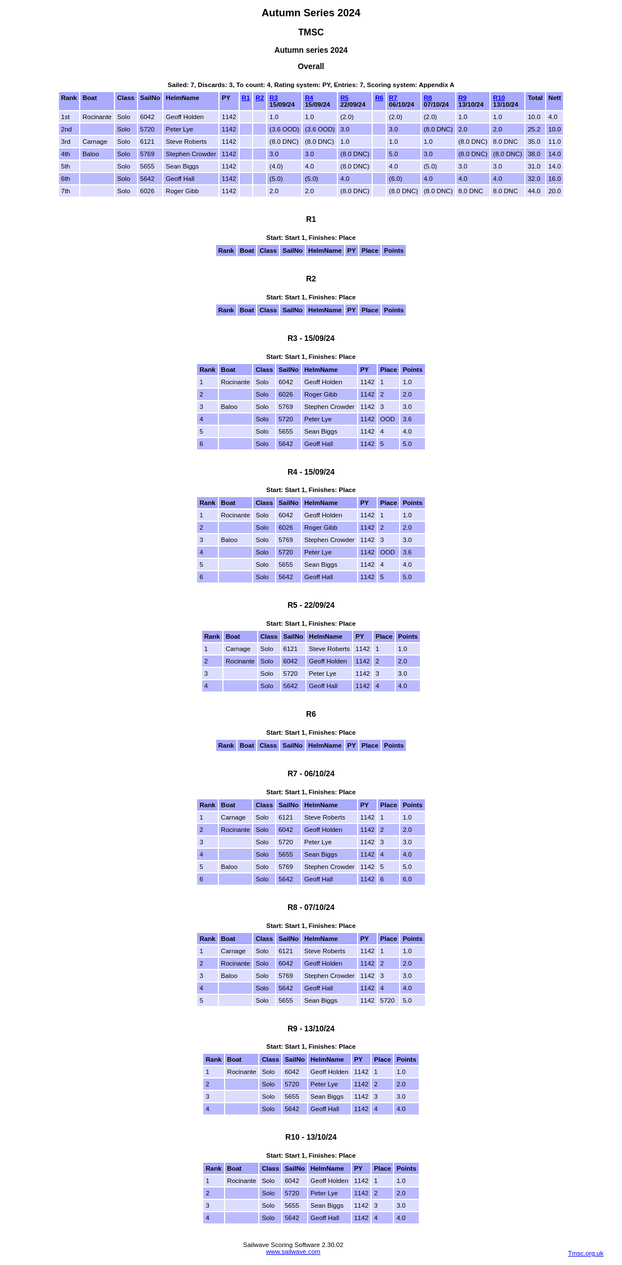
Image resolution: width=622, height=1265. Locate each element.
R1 (246, 97)
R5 (344, 97)
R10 (499, 97)
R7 (393, 97)
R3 (273, 97)
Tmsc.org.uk (585, 1253)
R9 (463, 97)
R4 (309, 97)
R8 (428, 97)
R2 (259, 97)
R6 (379, 97)
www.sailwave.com (293, 1251)
